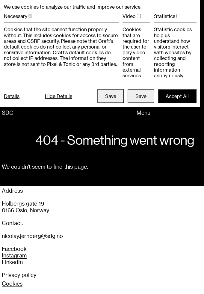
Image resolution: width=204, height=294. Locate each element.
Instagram (14, 255)
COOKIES (12, 283)
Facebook (14, 248)
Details (11, 96)
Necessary (15, 16)
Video (129, 16)
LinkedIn (12, 262)
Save (110, 96)
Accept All (177, 96)
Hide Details (58, 96)
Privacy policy (19, 275)
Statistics (164, 16)
